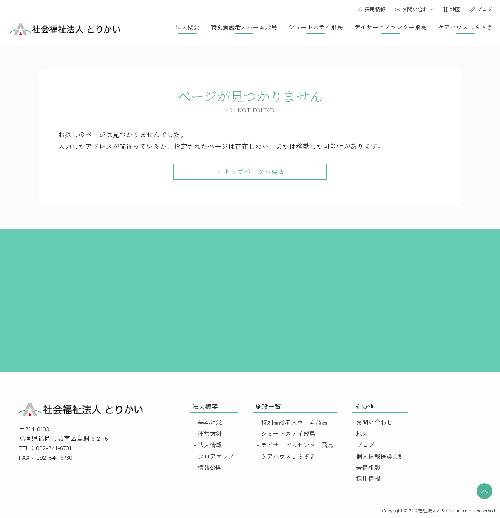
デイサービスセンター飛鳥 (390, 27)
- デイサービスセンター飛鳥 (295, 444)
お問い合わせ (414, 9)
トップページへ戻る (250, 171)
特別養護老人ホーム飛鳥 (244, 27)
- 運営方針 (208, 433)
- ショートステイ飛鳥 (286, 433)
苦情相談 (368, 467)
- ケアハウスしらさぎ (286, 456)
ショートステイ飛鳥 (316, 27)
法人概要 (187, 27)
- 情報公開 (208, 467)
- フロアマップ (214, 456)
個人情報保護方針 (380, 456)
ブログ (481, 9)
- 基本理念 (208, 422)
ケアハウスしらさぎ (465, 27)
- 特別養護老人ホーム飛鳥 (292, 422)
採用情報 (372, 9)
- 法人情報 (208, 444)
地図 (451, 9)
